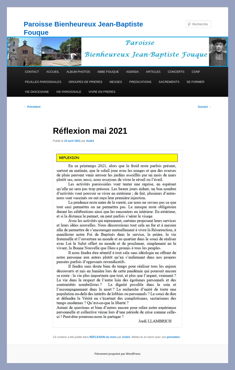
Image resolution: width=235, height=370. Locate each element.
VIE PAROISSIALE (68, 91)
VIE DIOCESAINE (37, 91)
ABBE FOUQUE (108, 71)
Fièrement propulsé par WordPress (117, 353)
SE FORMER (195, 82)
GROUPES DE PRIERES (85, 82)
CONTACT (32, 71)
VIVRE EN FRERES (102, 91)
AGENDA (132, 71)
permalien (173, 337)
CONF (196, 71)
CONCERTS (176, 71)
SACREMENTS (169, 82)
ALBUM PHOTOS (78, 71)
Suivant (204, 106)
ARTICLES (153, 71)
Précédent (32, 106)
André (90, 141)
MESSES (116, 82)
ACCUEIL (52, 71)
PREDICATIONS (140, 82)
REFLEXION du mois (103, 337)
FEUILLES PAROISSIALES (43, 82)
